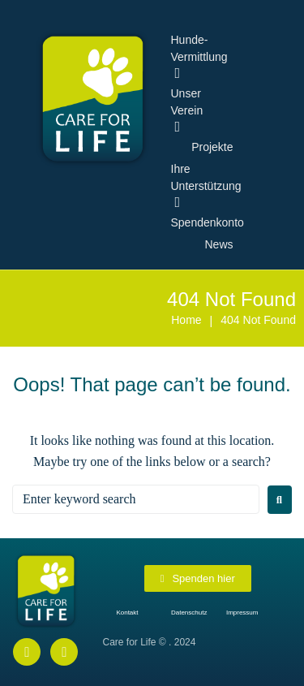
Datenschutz (189, 612)
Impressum (242, 612)
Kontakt (127, 612)
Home (186, 319)
